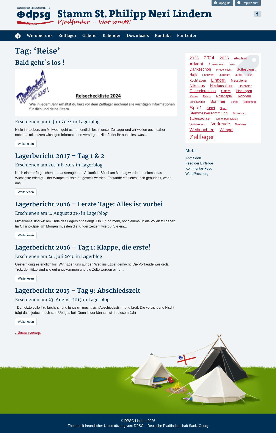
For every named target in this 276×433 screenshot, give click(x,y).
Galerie (89, 35)
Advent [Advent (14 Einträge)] (196, 64)
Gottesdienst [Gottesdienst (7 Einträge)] (246, 69)
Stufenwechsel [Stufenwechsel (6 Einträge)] (200, 118)
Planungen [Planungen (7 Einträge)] (244, 91)
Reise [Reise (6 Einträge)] (194, 96)
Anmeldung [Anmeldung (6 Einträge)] (216, 64)
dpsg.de (222, 3)
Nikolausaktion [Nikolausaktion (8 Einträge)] (221, 86)
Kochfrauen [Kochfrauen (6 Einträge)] (198, 80)
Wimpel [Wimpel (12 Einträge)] (226, 130)
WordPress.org (196, 173)
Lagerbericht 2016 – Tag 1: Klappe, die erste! (82, 247)
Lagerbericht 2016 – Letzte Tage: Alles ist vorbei (89, 204)
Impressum (248, 3)
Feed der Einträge (199, 163)
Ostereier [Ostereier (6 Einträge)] (245, 86)
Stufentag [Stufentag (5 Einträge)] (239, 113)
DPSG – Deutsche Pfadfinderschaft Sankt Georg (171, 426)
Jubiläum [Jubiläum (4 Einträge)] (225, 74)
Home (18, 35)
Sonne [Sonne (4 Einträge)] (234, 101)
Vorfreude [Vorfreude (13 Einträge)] (221, 124)
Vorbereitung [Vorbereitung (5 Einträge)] (198, 124)
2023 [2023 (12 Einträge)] (194, 58)
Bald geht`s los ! (39, 63)
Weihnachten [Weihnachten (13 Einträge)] (202, 129)
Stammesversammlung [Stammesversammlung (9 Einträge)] (209, 113)
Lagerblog (89, 122)
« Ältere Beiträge (28, 333)
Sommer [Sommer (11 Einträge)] (217, 101)
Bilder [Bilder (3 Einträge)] (233, 64)
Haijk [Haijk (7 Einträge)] (193, 74)
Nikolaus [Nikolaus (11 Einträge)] (197, 85)
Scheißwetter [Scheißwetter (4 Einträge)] (197, 101)
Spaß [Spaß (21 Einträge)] (195, 107)
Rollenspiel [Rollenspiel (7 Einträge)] (224, 96)
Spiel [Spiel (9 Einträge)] (211, 108)
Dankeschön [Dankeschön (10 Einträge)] (200, 69)
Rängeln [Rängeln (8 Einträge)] (244, 96)
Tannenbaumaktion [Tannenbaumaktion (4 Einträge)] (227, 118)
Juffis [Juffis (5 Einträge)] (238, 74)
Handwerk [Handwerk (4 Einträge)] (208, 74)
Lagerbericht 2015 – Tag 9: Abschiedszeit (77, 291)
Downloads (138, 35)
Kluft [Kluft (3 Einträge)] (250, 75)
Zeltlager (67, 35)
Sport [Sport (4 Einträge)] (223, 108)
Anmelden (193, 158)
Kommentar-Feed (198, 168)
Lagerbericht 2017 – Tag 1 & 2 (59, 156)
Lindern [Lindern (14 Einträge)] (218, 80)
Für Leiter (187, 35)
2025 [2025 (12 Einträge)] (224, 58)
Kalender (112, 35)
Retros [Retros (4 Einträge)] (207, 96)
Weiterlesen (26, 143)
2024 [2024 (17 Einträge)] (209, 57)
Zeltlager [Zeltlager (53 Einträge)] (202, 137)
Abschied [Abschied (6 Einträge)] (240, 58)
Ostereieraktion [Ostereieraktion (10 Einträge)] (203, 91)
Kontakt (163, 35)
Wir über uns (39, 35)
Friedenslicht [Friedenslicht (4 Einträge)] (223, 69)
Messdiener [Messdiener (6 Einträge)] (239, 80)
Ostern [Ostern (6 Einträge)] (226, 91)
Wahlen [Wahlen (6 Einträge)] (240, 124)
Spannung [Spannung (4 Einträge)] (250, 101)
